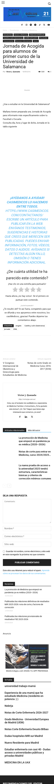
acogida (18, 326)
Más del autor (34, 430)
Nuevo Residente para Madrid (22, 742)
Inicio (5, 30)
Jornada (7, 329)
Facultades (43, 38)
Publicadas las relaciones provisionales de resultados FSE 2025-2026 (23, 617)
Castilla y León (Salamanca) (13, 38)
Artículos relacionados (14, 430)
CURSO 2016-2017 (31, 38)
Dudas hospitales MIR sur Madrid (24, 735)
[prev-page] (4, 486)
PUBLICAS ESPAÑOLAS (37, 35)
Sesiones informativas (23, 41)
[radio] (15, 290)
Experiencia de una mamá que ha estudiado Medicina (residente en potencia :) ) (24, 696)
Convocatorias (9, 41)
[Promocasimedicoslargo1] (27, 95)
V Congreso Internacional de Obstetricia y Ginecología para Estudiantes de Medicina (14, 369)
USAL (15, 329)
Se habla (8, 680)
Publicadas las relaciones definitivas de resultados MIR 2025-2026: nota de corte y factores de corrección (27, 604)
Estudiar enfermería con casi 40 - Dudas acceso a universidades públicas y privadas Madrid (27, 752)
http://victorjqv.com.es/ (27, 399)
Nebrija (9, 705)
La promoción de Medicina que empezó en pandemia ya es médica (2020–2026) (34, 441)
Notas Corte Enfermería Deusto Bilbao (27, 729)
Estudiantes (14, 30)
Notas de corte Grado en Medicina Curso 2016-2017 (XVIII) (39, 366)
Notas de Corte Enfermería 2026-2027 (26, 712)
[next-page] (9, 486)
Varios (36, 41)
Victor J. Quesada (13, 72)
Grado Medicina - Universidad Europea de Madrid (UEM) (27, 721)
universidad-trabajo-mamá (20, 686)
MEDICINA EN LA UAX (17, 762)
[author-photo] (27, 390)
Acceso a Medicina (29, 30)
